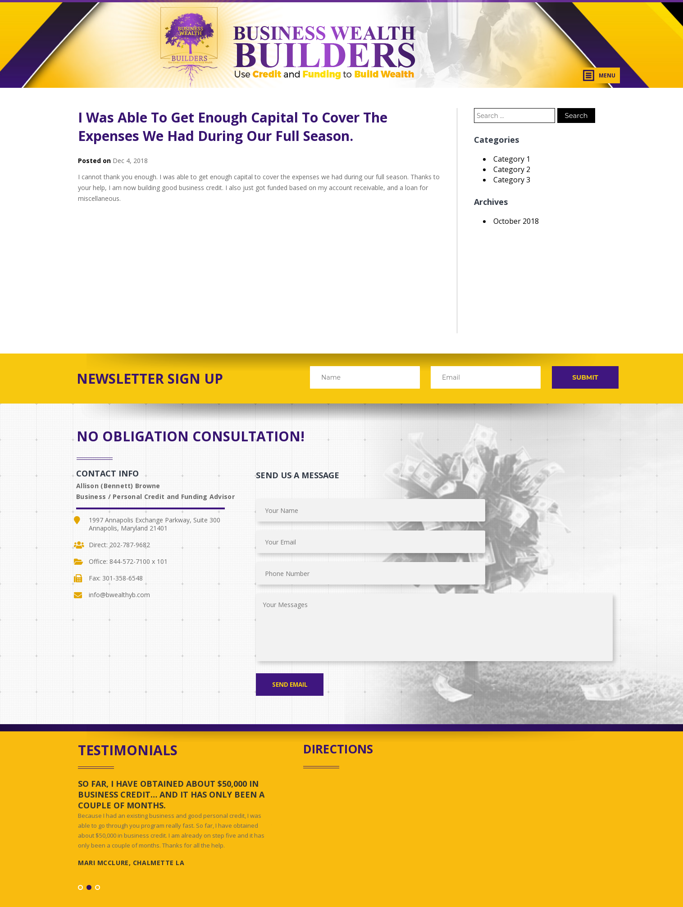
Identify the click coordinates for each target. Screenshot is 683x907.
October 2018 (516, 221)
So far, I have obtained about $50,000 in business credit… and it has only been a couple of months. (171, 731)
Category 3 (511, 180)
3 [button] (97, 824)
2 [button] (89, 824)
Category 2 (511, 169)
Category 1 (511, 159)
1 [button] (80, 824)
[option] (175, 764)
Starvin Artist (396, 887)
